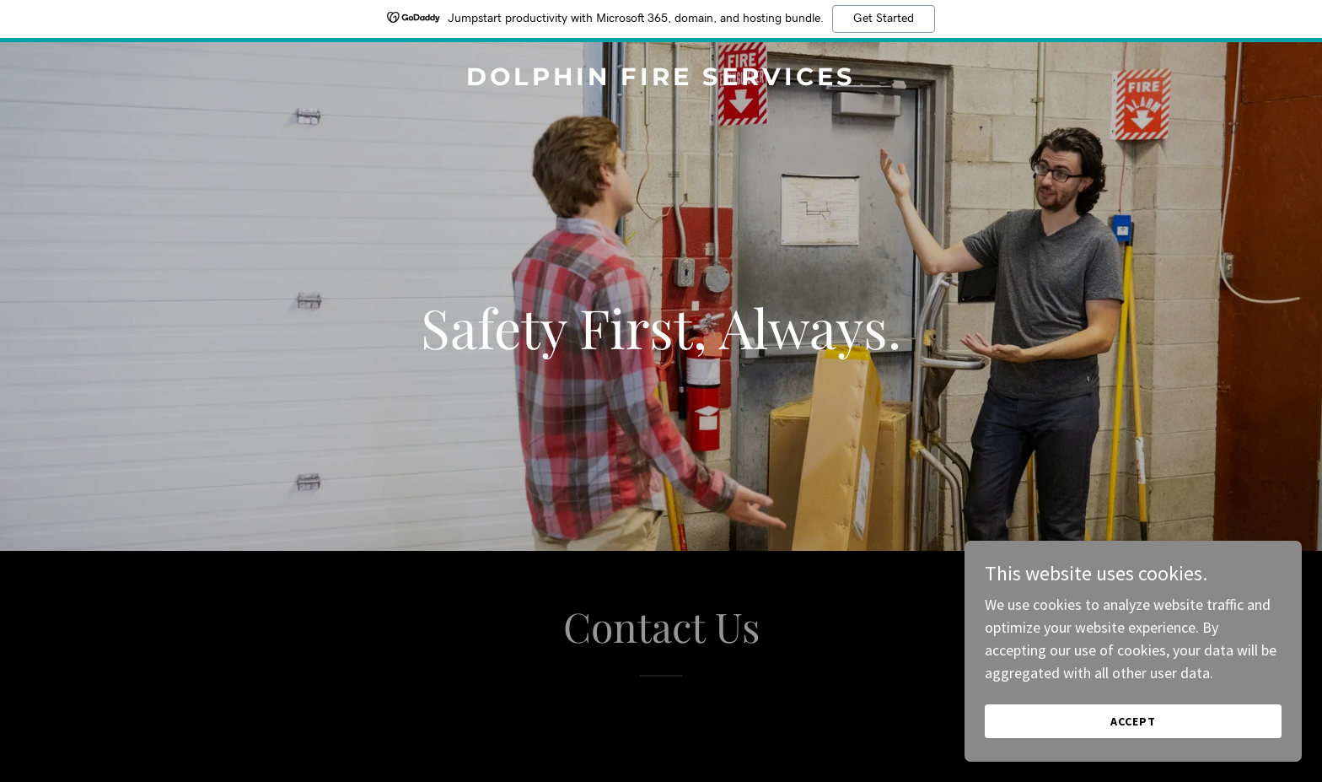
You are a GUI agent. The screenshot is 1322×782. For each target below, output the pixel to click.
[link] (661, 79)
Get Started (883, 18)
